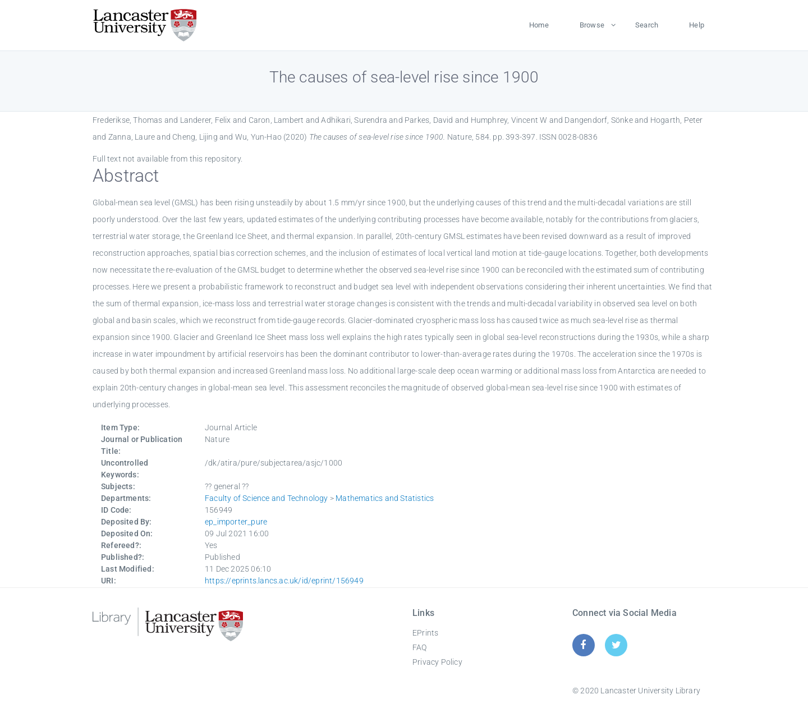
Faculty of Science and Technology (266, 498)
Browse (592, 25)
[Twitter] (616, 645)
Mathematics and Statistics (385, 498)
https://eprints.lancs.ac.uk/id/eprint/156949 (284, 580)
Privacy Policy (437, 661)
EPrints (425, 632)
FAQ (419, 647)
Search (646, 25)
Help (696, 25)
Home (539, 25)
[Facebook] (583, 645)
